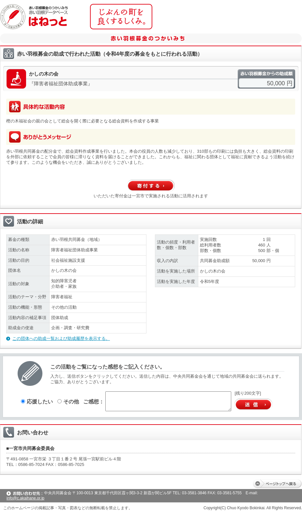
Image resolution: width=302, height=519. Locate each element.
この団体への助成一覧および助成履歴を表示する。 (61, 338)
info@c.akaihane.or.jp (25, 498)
